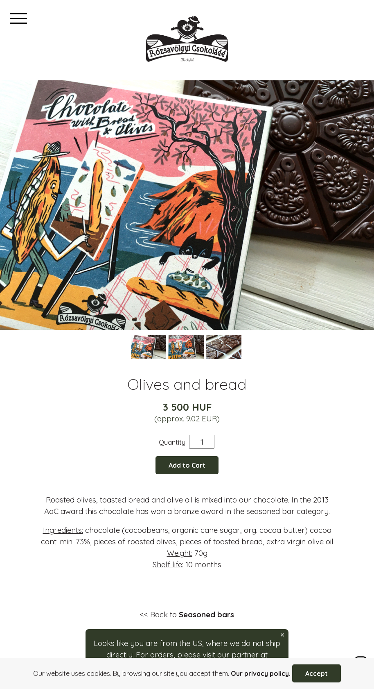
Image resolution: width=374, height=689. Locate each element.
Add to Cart (187, 465)
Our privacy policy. (261, 673)
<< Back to (187, 614)
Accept (316, 673)
